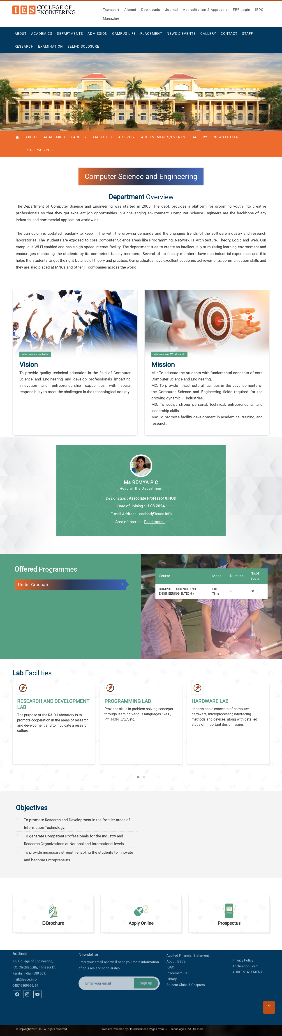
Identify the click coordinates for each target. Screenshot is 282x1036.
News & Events (181, 34)
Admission (98, 34)
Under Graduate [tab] (34, 584)
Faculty (79, 137)
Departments (70, 34)
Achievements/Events (163, 137)
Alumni (130, 9)
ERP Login (241, 9)
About (21, 34)
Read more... (154, 521)
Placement (151, 34)
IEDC (259, 9)
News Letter (226, 137)
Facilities (102, 137)
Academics (41, 34)
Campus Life (124, 34)
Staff (247, 34)
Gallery (208, 34)
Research (24, 47)
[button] (138, 777)
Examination (50, 47)
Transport (111, 9)
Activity (126, 137)
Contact (229, 34)
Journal (171, 9)
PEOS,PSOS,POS (39, 150)
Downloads (150, 9)
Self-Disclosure (83, 47)
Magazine (111, 18)
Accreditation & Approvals (205, 9)
